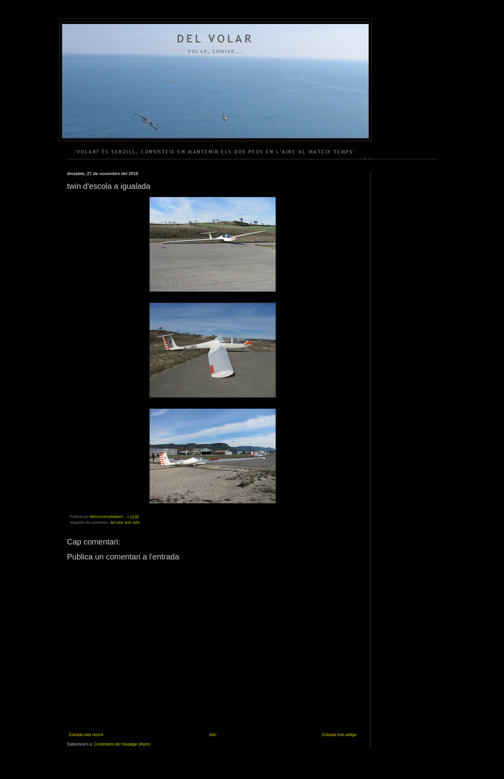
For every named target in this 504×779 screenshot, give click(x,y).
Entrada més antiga (339, 735)
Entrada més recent (86, 735)
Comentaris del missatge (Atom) (122, 744)
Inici (212, 735)
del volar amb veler (125, 522)
